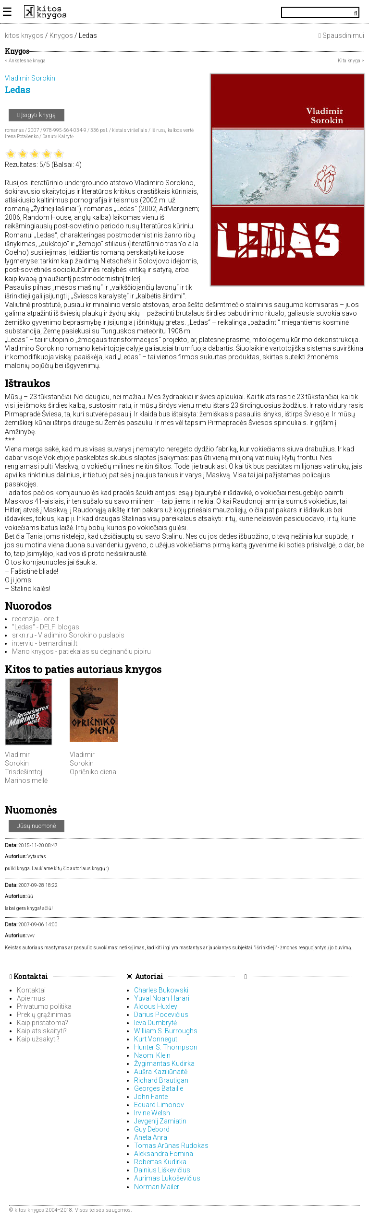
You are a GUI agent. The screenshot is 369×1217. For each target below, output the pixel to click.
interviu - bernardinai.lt (44, 643)
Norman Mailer (156, 1187)
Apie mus (31, 998)
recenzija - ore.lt (35, 619)
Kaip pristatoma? (42, 1023)
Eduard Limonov (159, 1105)
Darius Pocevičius (161, 1014)
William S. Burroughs (165, 1031)
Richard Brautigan (161, 1080)
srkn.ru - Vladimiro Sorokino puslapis (68, 635)
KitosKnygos (184, 12)
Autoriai (149, 976)
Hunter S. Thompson (165, 1047)
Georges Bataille (158, 1088)
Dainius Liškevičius (162, 1170)
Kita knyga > (351, 60)
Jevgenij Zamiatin (160, 1121)
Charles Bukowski (161, 990)
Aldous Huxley (155, 1006)
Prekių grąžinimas (44, 1014)
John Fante (151, 1096)
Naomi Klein (152, 1055)
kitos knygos (24, 35)
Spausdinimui (341, 35)
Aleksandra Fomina (163, 1154)
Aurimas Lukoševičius (167, 1178)
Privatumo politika (44, 1006)
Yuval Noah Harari (161, 998)
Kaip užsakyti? (38, 1039)
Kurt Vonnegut (155, 1039)
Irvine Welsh (152, 1113)
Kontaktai (29, 976)
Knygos (61, 35)
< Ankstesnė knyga (25, 60)
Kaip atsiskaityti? (42, 1031)
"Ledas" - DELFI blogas (45, 627)
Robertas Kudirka (160, 1162)
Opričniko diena (93, 772)
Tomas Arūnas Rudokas (171, 1145)
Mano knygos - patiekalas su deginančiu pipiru (81, 651)
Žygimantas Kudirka (164, 1063)
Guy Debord (152, 1129)
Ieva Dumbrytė (155, 1023)
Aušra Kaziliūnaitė (160, 1071)
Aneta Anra (150, 1137)
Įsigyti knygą (36, 114)
